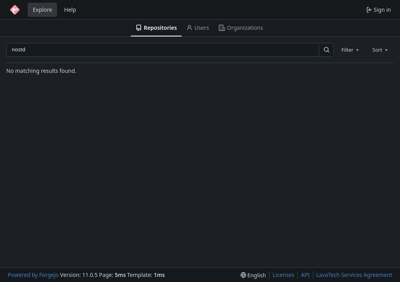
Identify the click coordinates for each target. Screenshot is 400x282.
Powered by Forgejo (33, 274)
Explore (42, 9)
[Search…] (326, 50)
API (305, 274)
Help (70, 9)
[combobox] (351, 49)
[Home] (15, 10)
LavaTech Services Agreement (354, 274)
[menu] (253, 275)
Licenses (284, 274)
